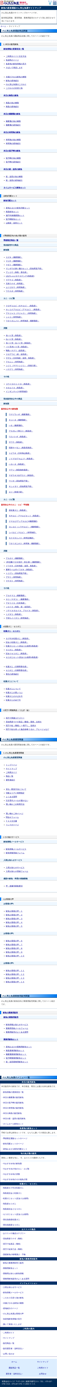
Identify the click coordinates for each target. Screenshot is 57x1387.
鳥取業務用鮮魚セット (15, 1051)
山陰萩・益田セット (14, 223)
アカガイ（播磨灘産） (15, 558)
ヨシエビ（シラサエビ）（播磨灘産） (24, 527)
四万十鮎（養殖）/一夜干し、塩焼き (21, 726)
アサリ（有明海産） (14, 577)
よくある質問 (11, 797)
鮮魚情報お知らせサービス (17, 1025)
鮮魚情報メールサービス (16, 849)
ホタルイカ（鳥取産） (15, 388)
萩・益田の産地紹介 (14, 180)
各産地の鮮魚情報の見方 (16, 64)
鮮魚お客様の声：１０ (15, 956)
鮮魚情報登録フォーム (15, 853)
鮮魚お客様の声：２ (14, 915)
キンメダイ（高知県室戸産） (21, 486)
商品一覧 (9, 776)
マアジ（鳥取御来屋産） (19, 470)
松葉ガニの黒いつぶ (14, 693)
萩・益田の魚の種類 (14, 177)
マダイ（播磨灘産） (14, 265)
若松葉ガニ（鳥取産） (18, 510)
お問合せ (42, 1374)
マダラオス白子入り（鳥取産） (22, 475)
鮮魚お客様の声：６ (14, 941)
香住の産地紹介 (12, 674)
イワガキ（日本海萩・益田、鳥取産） (21, 566)
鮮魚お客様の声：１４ (15, 982)
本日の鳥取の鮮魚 (10, 95)
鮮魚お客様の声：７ (14, 945)
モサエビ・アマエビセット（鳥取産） (24, 516)
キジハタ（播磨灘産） (18, 420)
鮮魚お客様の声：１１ (15, 971)
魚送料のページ (12, 60)
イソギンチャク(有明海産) (17, 392)
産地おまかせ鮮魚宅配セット (18, 208)
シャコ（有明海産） (14, 317)
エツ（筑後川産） (16, 492)
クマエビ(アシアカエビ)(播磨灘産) (23, 521)
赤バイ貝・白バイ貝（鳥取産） (19, 343)
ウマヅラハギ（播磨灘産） (20, 414)
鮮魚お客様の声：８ (14, 948)
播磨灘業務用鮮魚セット (16, 1054)
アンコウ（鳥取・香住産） (17, 272)
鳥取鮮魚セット (12, 212)
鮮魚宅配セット (10, 201)
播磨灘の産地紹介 (13, 125)
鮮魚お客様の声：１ (14, 911)
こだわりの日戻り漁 (14, 88)
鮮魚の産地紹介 (12, 81)
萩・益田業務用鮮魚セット (17, 1062)
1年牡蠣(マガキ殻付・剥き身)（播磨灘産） (24, 562)
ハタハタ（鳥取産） (17, 464)
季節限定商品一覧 (10, 240)
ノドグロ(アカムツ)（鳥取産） (21, 459)
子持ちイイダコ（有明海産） (18, 618)
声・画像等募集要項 (14, 886)
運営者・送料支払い (14, 1374)
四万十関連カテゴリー (15, 718)
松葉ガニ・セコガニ (11, 631)
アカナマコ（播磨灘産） (16, 596)
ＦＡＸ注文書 (11, 821)
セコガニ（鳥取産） (14, 650)
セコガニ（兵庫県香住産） (17, 670)
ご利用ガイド (11, 772)
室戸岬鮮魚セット (13, 219)
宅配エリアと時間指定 (15, 793)
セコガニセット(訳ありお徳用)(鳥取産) (22, 657)
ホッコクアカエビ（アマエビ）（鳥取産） (23, 310)
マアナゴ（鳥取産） (14, 280)
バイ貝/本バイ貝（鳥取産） (17, 347)
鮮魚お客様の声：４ (14, 922)
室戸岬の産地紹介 (13, 162)
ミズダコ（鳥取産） (14, 614)
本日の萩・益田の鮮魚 (12, 169)
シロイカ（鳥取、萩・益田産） (19, 607)
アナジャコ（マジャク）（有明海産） (21, 313)
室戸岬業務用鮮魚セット (16, 1058)
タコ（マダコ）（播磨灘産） (18, 599)
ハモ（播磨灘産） (16, 425)
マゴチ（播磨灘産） (14, 261)
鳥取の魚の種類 (12, 103)
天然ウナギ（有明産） (15, 284)
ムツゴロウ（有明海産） (16, 287)
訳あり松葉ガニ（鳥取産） (17, 642)
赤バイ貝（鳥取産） (14, 336)
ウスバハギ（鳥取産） (18, 437)
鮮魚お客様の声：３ (14, 919)
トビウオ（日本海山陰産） (20, 453)
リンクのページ (12, 825)
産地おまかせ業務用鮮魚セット (19, 1047)
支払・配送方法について (16, 789)
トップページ (11, 765)
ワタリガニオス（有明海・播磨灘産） (24, 544)
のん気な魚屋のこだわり (16, 84)
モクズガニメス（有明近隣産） (22, 538)
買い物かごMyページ (14, 814)
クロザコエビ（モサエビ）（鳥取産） (21, 306)
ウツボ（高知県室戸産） (19, 481)
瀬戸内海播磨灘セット (15, 215)
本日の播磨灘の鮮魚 (11, 114)
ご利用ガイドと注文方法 (16, 56)
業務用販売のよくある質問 (17, 1032)
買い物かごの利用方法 (15, 804)
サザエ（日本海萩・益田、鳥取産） (21, 358)
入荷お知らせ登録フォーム (17, 871)
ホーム (3, 26)
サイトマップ (11, 769)
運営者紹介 (10, 780)
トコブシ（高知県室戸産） (17, 573)
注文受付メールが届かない (17, 800)
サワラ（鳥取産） (16, 442)
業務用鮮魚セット (10, 1039)
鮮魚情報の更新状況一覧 (13, 49)
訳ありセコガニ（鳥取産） (17, 654)
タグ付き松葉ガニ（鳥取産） (18, 639)
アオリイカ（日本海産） (16, 603)
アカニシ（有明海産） (15, 362)
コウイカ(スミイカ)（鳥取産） (18, 384)
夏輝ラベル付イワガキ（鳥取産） (20, 570)
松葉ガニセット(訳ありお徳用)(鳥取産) (22, 646)
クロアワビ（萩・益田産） (17, 354)
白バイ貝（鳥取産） (14, 339)
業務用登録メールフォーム (17, 1028)
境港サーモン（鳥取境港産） (21, 448)
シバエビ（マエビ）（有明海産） (23, 532)
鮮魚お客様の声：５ (14, 926)
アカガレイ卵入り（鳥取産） (21, 431)
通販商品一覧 (14, 1368)
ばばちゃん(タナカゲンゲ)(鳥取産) (20, 276)
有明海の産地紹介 (13, 143)
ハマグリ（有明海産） (15, 369)
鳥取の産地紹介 (12, 107)
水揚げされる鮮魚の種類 (16, 77)
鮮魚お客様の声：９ (14, 952)
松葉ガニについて (13, 689)
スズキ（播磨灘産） (14, 257)
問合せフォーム (12, 817)
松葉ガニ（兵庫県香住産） (17, 667)
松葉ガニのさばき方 (14, 696)
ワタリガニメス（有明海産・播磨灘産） (22, 321)
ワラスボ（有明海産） (15, 291)
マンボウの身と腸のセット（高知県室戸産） (24, 269)
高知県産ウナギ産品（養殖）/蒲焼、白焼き (24, 722)
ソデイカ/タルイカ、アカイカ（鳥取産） (23, 611)
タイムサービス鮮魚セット (14, 188)
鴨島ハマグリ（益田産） (16, 351)
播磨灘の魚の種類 (13, 121)
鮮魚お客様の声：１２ (15, 974)
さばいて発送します (14, 68)
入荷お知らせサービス (15, 868)
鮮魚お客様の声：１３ (15, 978)
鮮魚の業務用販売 (10, 1013)
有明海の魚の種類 (13, 140)
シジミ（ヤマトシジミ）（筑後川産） (21, 366)
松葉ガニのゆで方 (13, 700)
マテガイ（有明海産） (15, 581)
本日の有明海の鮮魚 (11, 132)
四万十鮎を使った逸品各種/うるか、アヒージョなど (27, 729)
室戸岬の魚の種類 (13, 158)
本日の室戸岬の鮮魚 (11, 151)
